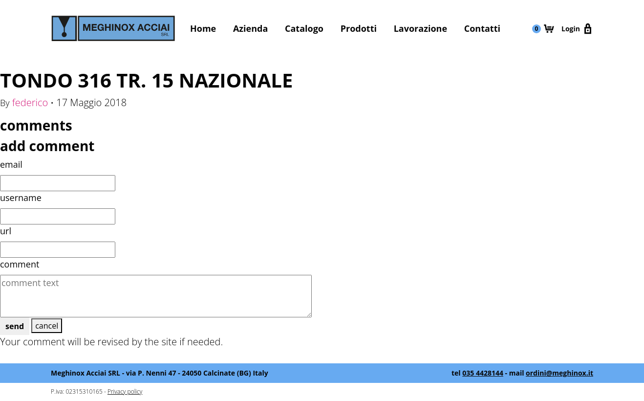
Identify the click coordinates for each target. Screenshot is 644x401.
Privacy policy (124, 391)
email (11, 164)
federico (30, 102)
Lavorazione (420, 28)
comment (19, 264)
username (21, 197)
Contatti (482, 28)
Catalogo (304, 28)
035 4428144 (482, 373)
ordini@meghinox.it (559, 373)
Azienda (250, 28)
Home (203, 28)
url (5, 231)
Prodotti (359, 28)
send (14, 326)
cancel (46, 325)
